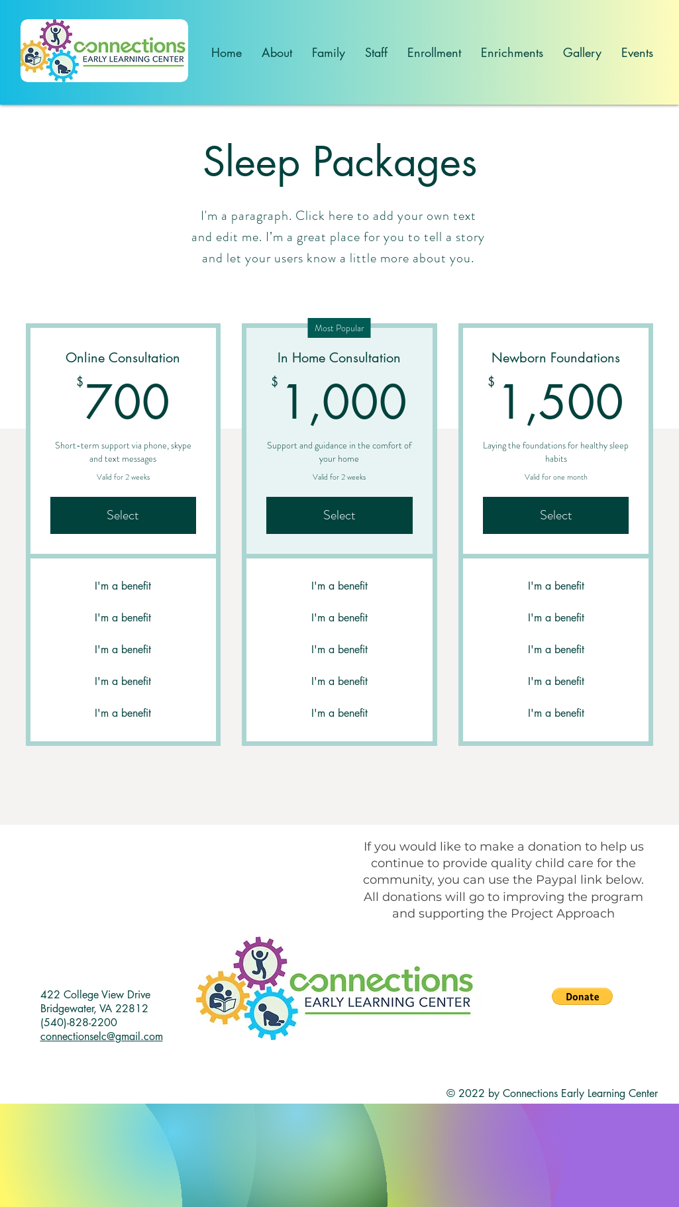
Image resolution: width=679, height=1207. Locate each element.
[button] (582, 996)
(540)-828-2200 (78, 1022)
